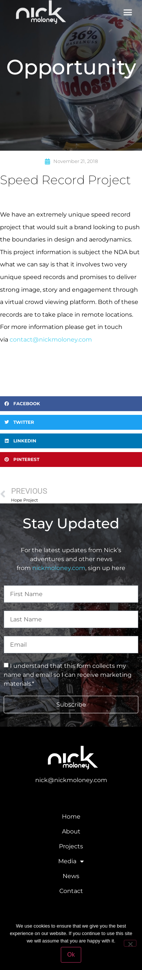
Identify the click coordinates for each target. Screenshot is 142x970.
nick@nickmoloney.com (71, 780)
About (71, 831)
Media (71, 861)
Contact (71, 890)
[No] (130, 943)
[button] (128, 10)
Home (71, 816)
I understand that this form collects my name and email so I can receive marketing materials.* (68, 674)
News (71, 876)
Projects (71, 846)
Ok (71, 954)
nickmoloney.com (58, 568)
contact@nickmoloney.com (51, 339)
